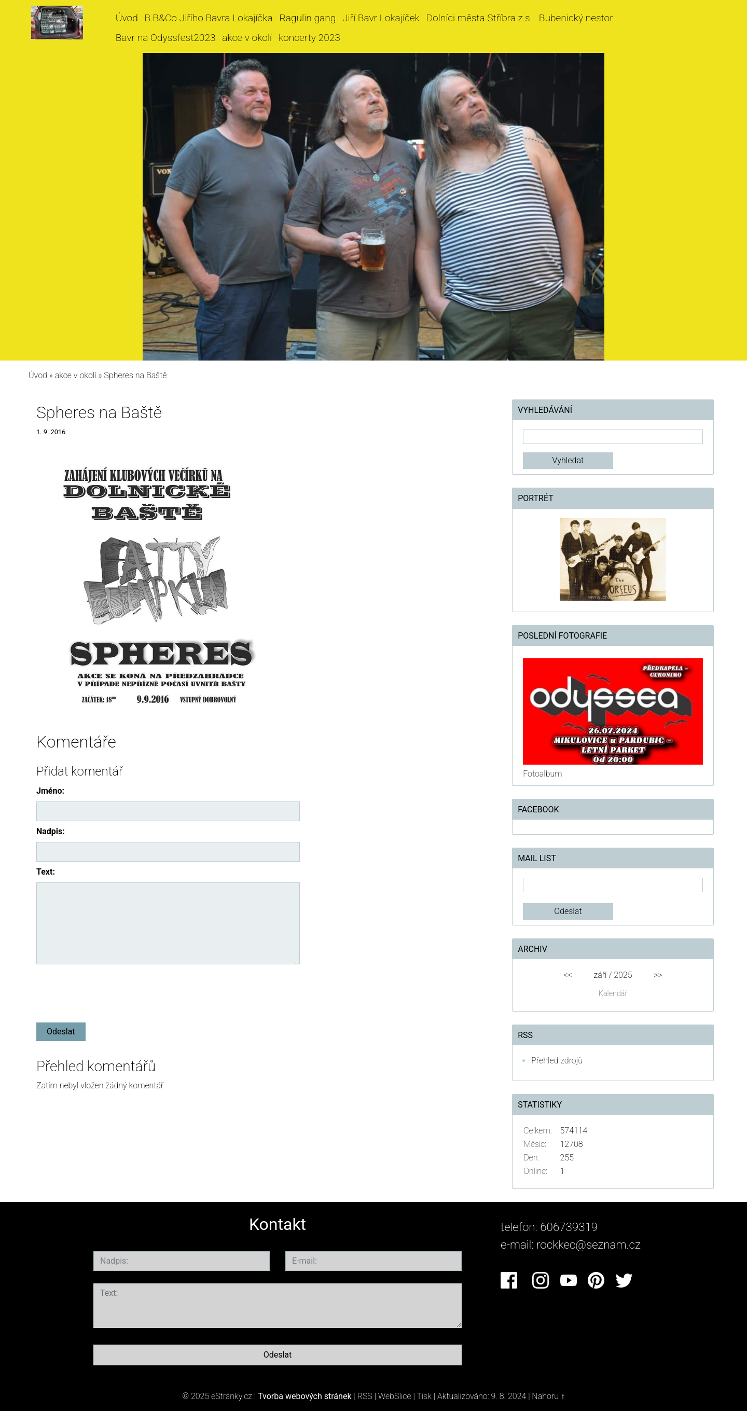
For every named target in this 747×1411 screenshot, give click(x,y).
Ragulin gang (307, 18)
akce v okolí (247, 38)
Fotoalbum (542, 774)
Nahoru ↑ (548, 1396)
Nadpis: (50, 831)
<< (567, 975)
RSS (364, 1396)
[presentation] (115, 991)
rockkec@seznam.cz (588, 1244)
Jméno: (50, 791)
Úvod (127, 18)
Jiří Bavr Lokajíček (381, 18)
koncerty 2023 (309, 38)
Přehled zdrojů (557, 1061)
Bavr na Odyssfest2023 (166, 38)
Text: (45, 872)
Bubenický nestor (576, 18)
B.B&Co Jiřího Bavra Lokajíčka (209, 18)
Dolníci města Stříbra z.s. (479, 18)
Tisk (424, 1396)
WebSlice (394, 1396)
